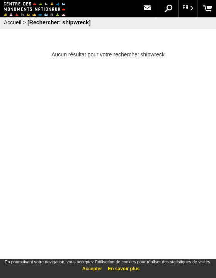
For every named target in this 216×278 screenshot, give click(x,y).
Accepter (92, 268)
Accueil (12, 22)
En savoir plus (123, 268)
